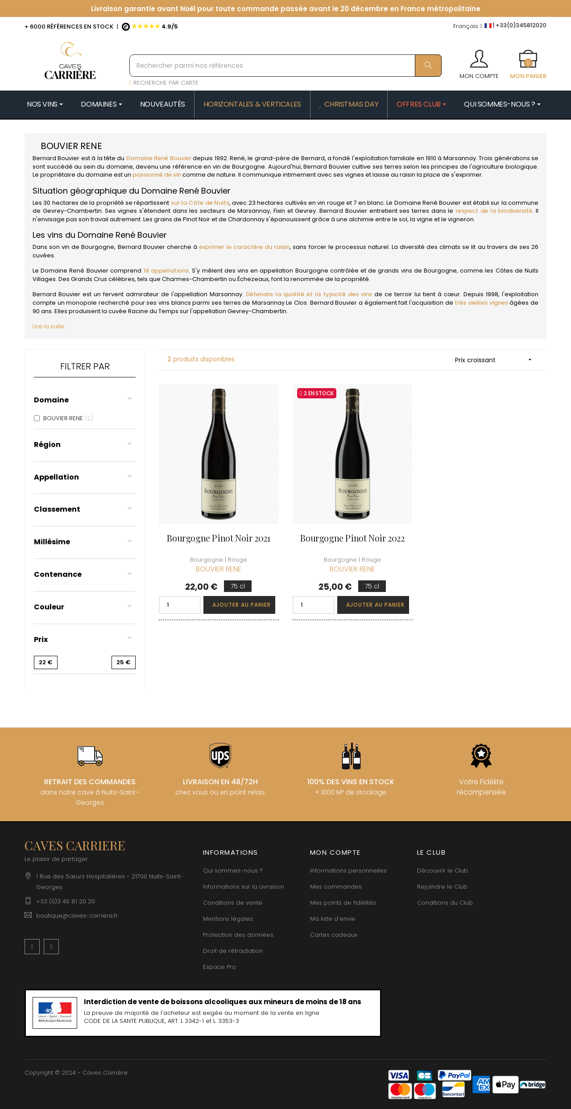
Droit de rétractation (233, 951)
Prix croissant (496, 360)
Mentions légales (228, 919)
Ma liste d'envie (333, 919)
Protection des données (238, 935)
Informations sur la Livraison (243, 886)
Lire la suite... (50, 326)
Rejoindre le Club (442, 886)
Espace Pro (219, 967)
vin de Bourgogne (239, 166)
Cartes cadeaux (333, 935)
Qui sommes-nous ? (233, 870)
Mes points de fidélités (343, 902)
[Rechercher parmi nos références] (285, 65)
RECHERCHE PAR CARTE (164, 83)
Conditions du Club (445, 902)
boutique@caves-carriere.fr (77, 915)
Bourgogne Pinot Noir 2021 (218, 538)
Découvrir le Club (442, 870)
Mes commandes (336, 886)
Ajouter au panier (241, 604)
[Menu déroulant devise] (467, 26)
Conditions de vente (232, 902)
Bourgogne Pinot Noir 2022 (352, 538)
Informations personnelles (348, 870)
